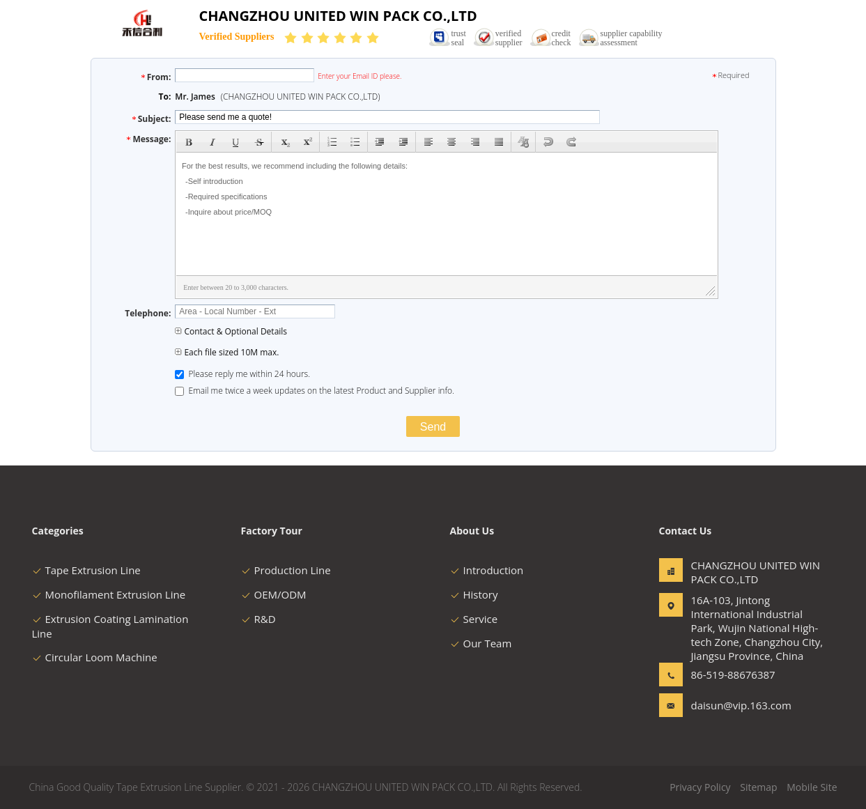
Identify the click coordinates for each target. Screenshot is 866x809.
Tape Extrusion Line (86, 570)
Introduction (487, 570)
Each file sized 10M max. (227, 352)
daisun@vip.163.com (735, 705)
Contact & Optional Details (231, 331)
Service (474, 619)
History (474, 594)
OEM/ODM (274, 594)
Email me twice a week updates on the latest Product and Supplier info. (314, 390)
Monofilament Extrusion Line (109, 594)
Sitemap (758, 787)
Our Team (481, 643)
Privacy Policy (700, 787)
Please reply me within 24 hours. (242, 374)
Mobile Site (812, 787)
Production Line (286, 570)
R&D (258, 619)
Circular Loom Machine (94, 657)
